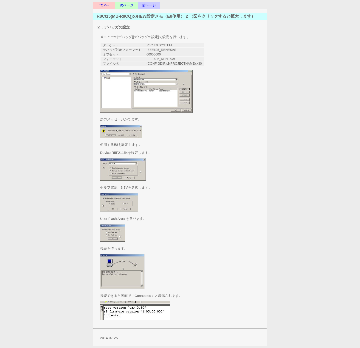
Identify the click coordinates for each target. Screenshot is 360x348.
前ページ (149, 5)
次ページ (126, 5)
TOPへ (104, 5)
